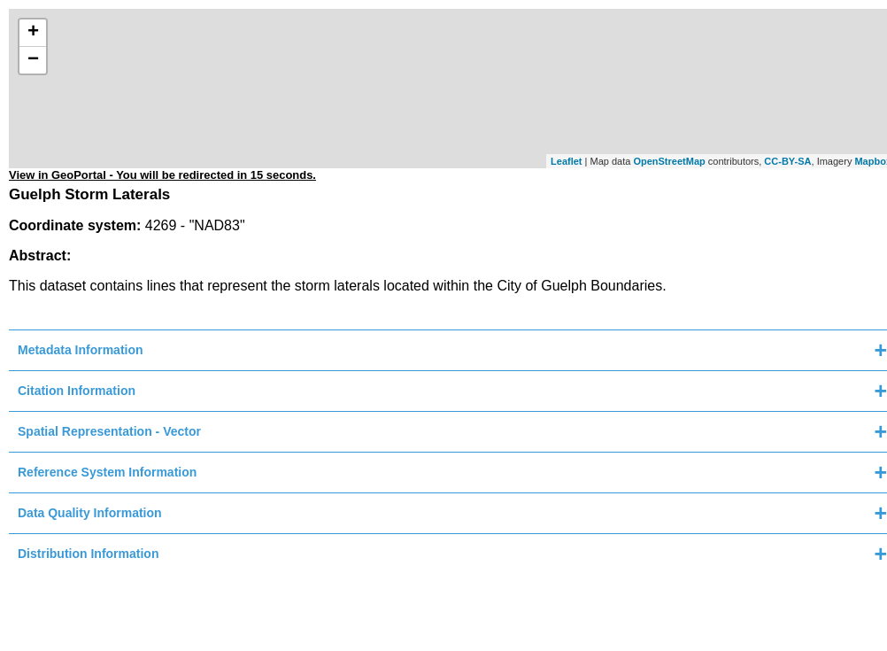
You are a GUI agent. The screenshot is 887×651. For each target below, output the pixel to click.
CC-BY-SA (787, 161)
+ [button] (33, 32)
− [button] (33, 60)
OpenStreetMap (669, 161)
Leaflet (566, 161)
